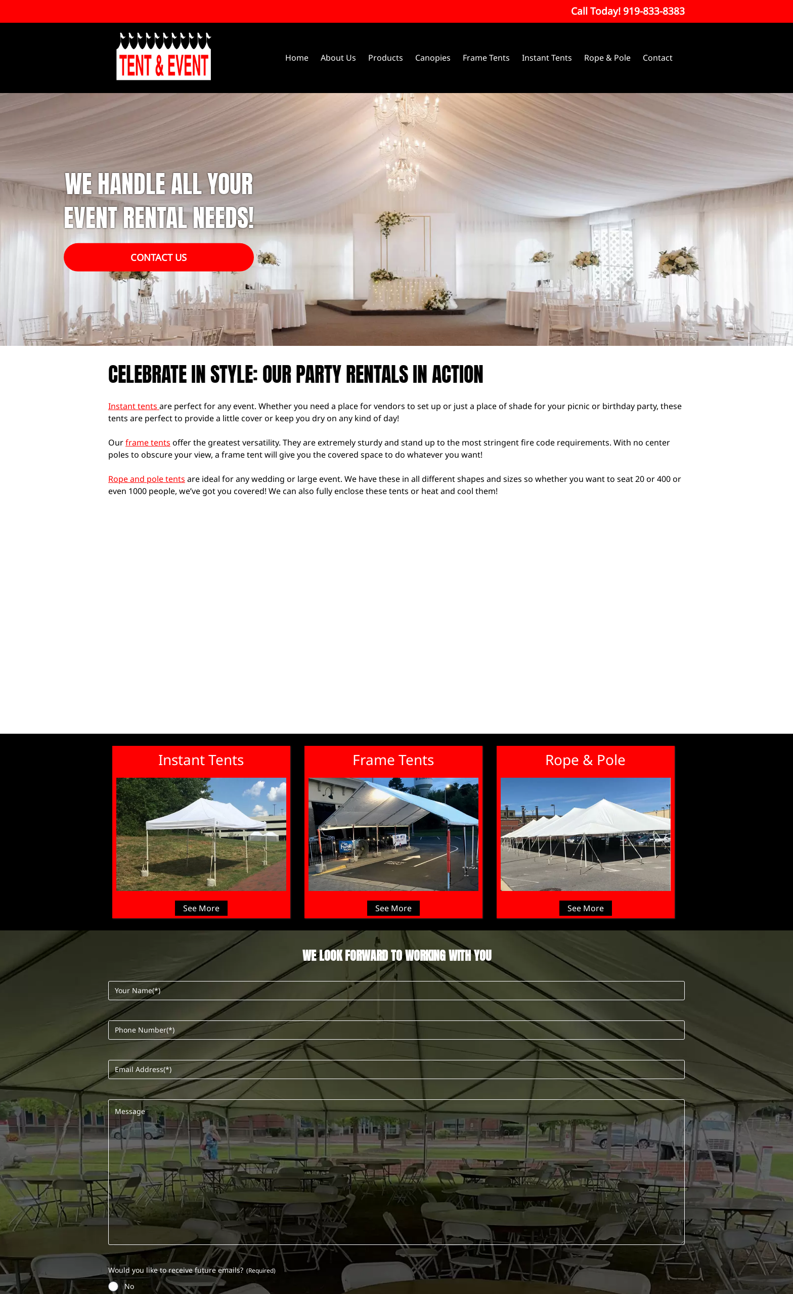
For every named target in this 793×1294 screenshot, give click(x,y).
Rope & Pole (607, 57)
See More (201, 908)
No (129, 1286)
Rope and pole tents (146, 478)
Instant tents (133, 406)
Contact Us (158, 257)
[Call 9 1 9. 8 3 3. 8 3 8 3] (654, 11)
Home (297, 57)
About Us (338, 57)
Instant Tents (547, 57)
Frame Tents (486, 57)
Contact (658, 57)
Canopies (433, 57)
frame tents (147, 442)
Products (385, 57)
